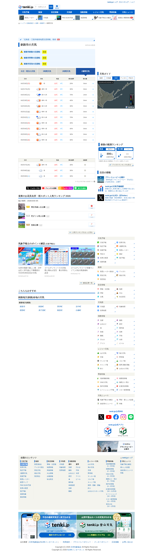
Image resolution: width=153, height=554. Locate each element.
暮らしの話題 (125, 467)
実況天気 (37, 470)
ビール (78, 479)
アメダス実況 (39, 467)
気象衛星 (62, 467)
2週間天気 (23, 473)
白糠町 (78, 310)
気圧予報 (23, 470)
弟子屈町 (42, 310)
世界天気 (23, 467)
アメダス (123, 78)
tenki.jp (26, 7)
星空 (70, 476)
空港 (89, 470)
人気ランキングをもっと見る (82, 232)
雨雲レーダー (24, 479)
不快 (77, 470)
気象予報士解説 (125, 464)
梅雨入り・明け (112, 480)
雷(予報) (23, 491)
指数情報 (83, 12)
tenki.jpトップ (112, 2)
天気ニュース (127, 12)
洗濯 (70, 467)
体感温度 (72, 485)
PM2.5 (131, 78)
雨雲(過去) (38, 464)
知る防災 (50, 479)
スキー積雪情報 (112, 500)
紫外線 (71, 482)
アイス (78, 476)
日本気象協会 (34, 542)
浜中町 (78, 306)
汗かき (78, 467)
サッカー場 (92, 476)
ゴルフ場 (91, 479)
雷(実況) (37, 476)
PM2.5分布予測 (25, 485)
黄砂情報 (23, 497)
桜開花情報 (112, 470)
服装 (70, 470)
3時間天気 (47, 71)
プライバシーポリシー (82, 542)
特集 (121, 473)
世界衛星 (62, 470)
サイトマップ (123, 2)
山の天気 (91, 464)
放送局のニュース (126, 470)
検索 (51, 7)
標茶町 (22, 310)
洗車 (70, 488)
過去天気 (37, 473)
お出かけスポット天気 (95, 491)
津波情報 (50, 470)
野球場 (90, 473)
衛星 (101, 78)
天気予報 (25, 12)
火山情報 (50, 473)
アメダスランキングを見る (121, 165)
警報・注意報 (51, 464)
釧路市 (22, 306)
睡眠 (70, 491)
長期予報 (23, 476)
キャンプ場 (92, 482)
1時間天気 (66, 71)
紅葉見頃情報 (112, 490)
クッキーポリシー (101, 542)
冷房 (77, 473)
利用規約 (66, 542)
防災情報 (54, 12)
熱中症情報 (112, 485)
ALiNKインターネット (49, 542)
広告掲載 (115, 542)
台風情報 (50, 476)
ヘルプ (132, 2)
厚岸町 (60, 306)
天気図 (69, 12)
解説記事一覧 (87, 283)
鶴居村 (60, 310)
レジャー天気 (98, 12)
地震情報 (50, 467)
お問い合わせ (127, 542)
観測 (40, 12)
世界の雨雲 (24, 488)
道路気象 (23, 494)
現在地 (57, 8)
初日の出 (112, 505)
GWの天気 (112, 475)
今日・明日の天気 (28, 71)
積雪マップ (24, 482)
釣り (89, 488)
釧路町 (41, 306)
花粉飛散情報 (112, 465)
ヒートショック (112, 495)
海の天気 (91, 467)
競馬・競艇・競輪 (94, 485)
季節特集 (112, 12)
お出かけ (72, 473)
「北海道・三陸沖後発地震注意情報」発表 (41, 39)
